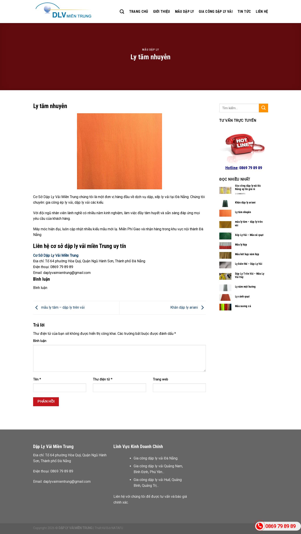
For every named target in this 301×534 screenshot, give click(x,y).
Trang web (160, 379)
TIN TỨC (244, 11)
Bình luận (39, 341)
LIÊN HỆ (262, 11)
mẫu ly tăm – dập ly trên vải (59, 307)
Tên (37, 379)
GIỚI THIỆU (161, 11)
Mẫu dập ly (150, 49)
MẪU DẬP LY (184, 11)
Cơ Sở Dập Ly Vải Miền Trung (55, 255)
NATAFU (117, 528)
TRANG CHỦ (138, 11)
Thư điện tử (102, 379)
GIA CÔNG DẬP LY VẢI (216, 11)
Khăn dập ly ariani (188, 307)
